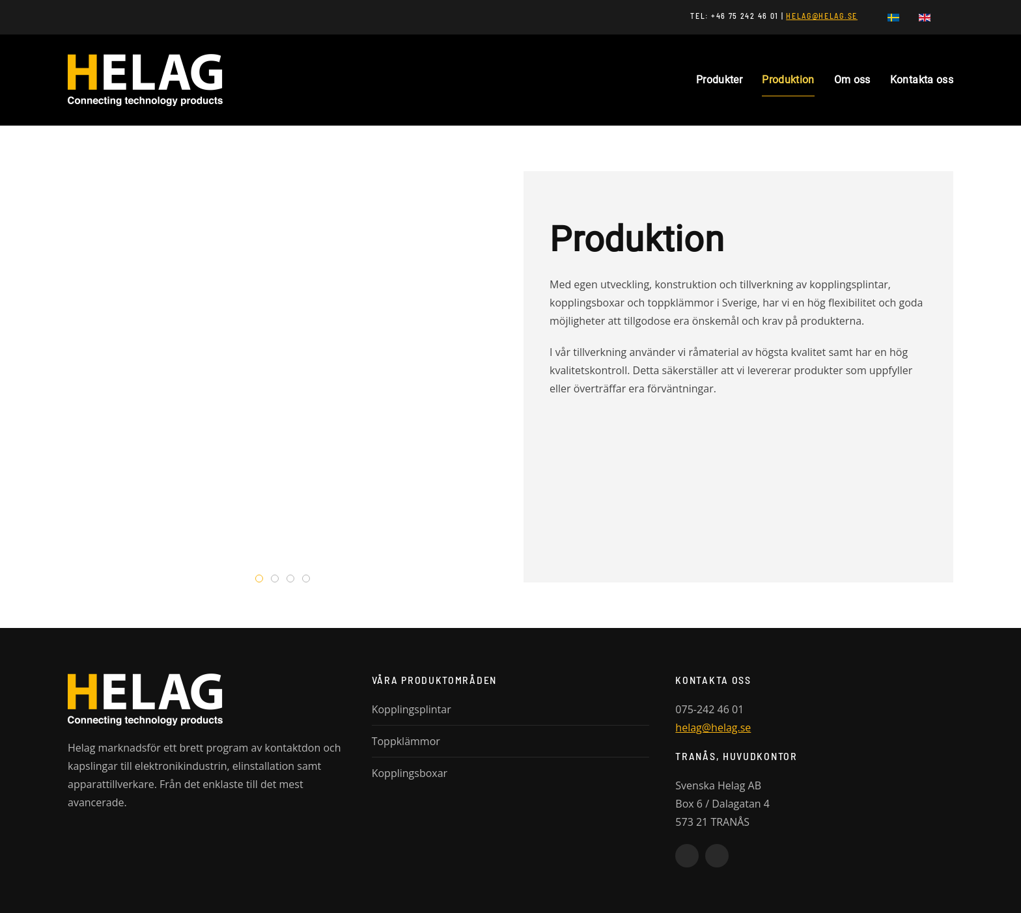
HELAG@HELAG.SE (822, 15)
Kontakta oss (921, 80)
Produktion (788, 80)
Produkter (719, 80)
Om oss (852, 80)
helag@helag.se (713, 727)
